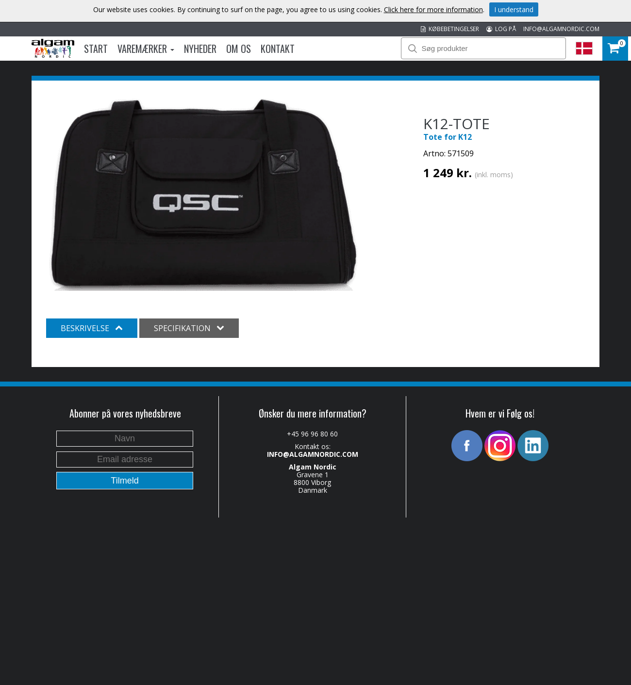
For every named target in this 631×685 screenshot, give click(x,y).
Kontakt (278, 48)
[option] (203, 193)
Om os (238, 48)
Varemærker (145, 48)
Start (96, 48)
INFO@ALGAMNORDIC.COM (561, 29)
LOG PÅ (501, 29)
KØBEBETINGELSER (450, 29)
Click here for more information (433, 9)
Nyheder (200, 48)
